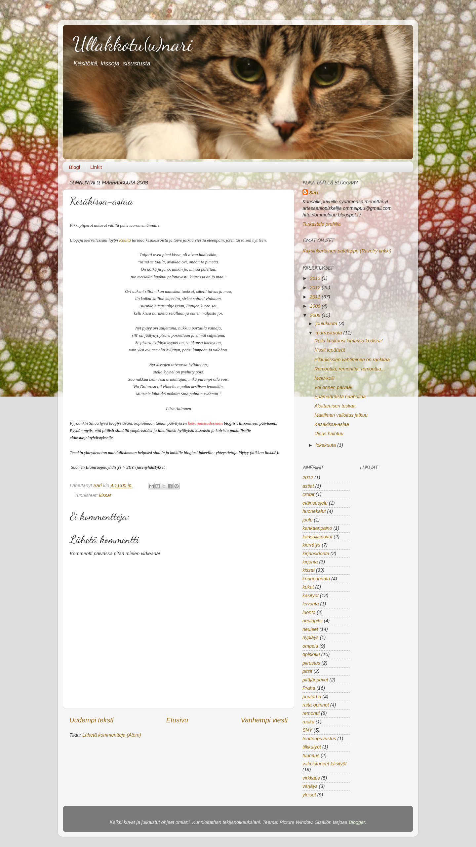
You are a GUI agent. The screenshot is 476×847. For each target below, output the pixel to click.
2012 (316, 287)
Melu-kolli (324, 378)
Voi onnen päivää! (333, 387)
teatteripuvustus (319, 738)
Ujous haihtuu (328, 433)
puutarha (311, 696)
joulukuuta (327, 323)
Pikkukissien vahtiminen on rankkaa (352, 359)
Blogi (74, 167)
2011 (316, 296)
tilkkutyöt (311, 747)
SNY (307, 730)
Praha (308, 688)
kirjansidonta (315, 553)
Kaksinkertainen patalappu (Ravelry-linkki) (346, 250)
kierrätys (311, 545)
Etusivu (177, 720)
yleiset (309, 794)
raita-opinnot (315, 705)
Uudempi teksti (91, 720)
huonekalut (314, 511)
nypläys (310, 637)
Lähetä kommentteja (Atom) (111, 735)
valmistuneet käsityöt (324, 763)
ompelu (310, 646)
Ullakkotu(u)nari (132, 44)
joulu (307, 519)
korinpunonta (316, 578)
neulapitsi (312, 620)
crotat (308, 494)
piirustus (311, 663)
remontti (311, 713)
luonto (308, 612)
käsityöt (310, 595)
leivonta (310, 603)
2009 (316, 306)
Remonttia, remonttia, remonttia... (349, 368)
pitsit (307, 671)
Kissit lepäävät (329, 350)
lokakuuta (326, 445)
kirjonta (310, 561)
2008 (316, 315)
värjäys (310, 786)
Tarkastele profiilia (321, 224)
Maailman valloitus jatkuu (341, 415)
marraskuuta (329, 332)
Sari (98, 485)
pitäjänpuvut (315, 679)
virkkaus (311, 778)
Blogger (357, 822)
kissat (105, 495)
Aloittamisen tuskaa (335, 405)
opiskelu (311, 654)
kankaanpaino (317, 528)
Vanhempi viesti (264, 720)
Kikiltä (125, 240)
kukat (308, 587)
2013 (316, 278)
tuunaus (310, 755)
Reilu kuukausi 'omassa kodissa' (348, 340)
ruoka (308, 721)
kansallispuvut (317, 536)
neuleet (310, 629)
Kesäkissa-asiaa (331, 424)
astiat (308, 486)
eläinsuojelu (315, 503)
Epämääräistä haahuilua (340, 396)
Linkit (96, 167)
